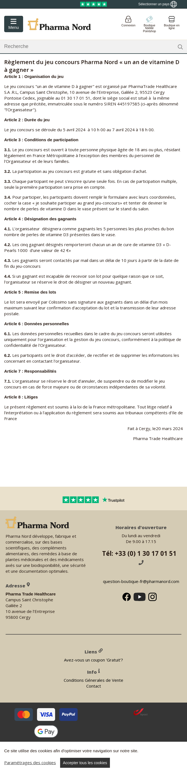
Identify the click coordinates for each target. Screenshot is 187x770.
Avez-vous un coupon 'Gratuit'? (93, 659)
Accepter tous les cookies (85, 763)
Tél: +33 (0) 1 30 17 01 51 (141, 557)
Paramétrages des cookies (30, 762)
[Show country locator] (158, 4)
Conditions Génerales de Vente (93, 680)
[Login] (128, 24)
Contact (93, 685)
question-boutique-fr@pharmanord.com (141, 581)
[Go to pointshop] (149, 24)
